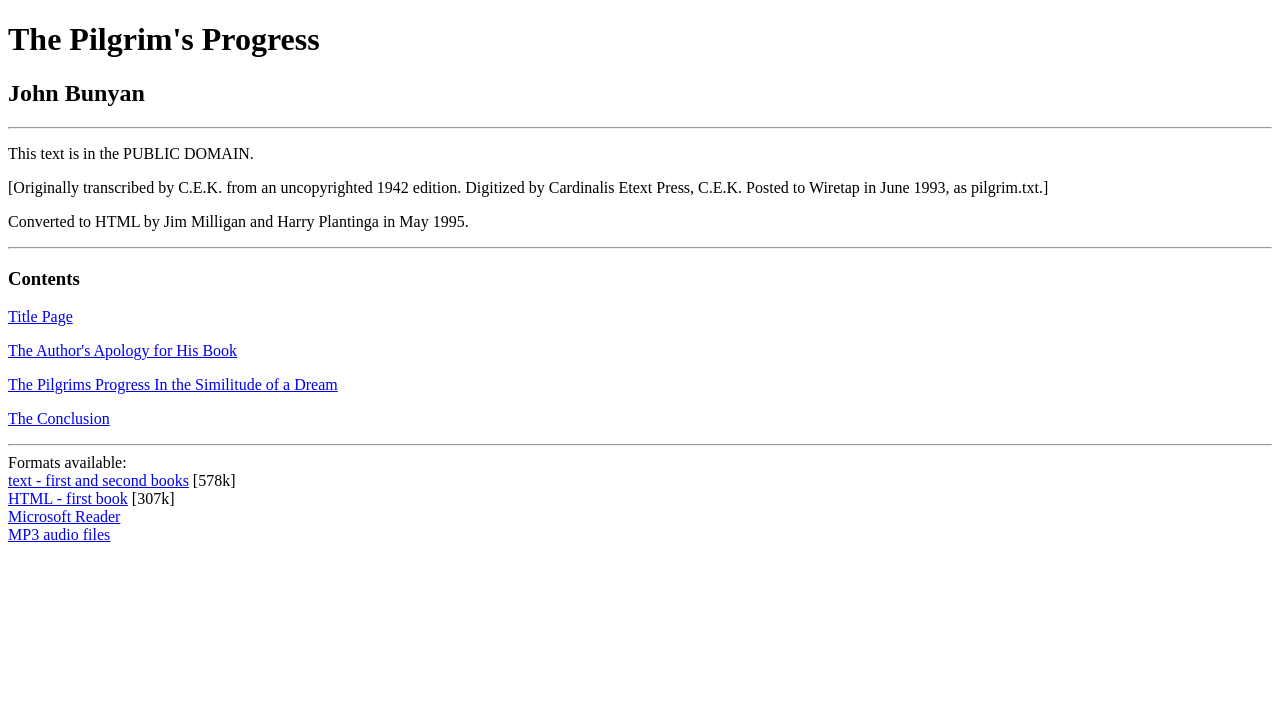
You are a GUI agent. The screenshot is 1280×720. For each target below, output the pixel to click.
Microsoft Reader (64, 516)
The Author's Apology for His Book (122, 350)
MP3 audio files (59, 534)
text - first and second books (98, 480)
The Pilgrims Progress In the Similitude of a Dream (173, 384)
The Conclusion (59, 418)
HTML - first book (68, 498)
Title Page (40, 316)
